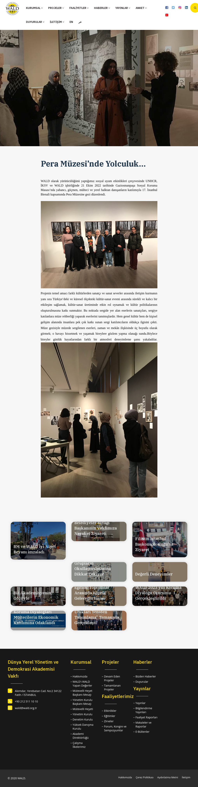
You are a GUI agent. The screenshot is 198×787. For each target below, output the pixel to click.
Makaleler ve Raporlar (143, 724)
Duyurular (141, 681)
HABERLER (102, 8)
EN (71, 22)
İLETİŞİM (57, 22)
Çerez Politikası (145, 777)
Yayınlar (140, 703)
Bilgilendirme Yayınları (143, 710)
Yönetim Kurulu (82, 714)
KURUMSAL (34, 8)
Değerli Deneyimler (154, 574)
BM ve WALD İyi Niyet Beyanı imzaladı (35, 549)
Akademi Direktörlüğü (81, 735)
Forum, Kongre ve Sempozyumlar (115, 728)
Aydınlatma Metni (167, 777)
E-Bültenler (142, 731)
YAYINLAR (122, 8)
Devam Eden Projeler (112, 678)
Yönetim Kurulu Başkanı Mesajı (82, 702)
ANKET (141, 8)
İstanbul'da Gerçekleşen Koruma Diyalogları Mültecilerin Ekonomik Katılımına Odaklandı (37, 614)
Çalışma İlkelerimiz (79, 745)
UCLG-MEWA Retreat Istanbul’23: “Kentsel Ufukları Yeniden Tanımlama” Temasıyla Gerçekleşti (96, 611)
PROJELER (56, 8)
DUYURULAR (35, 22)
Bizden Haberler (145, 676)
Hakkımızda (80, 676)
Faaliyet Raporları (146, 717)
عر (80, 22)
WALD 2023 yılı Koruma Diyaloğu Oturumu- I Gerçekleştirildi (158, 593)
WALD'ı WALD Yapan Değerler (82, 683)
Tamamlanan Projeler (112, 687)
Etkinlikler (110, 711)
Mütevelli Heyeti (83, 709)
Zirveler (108, 721)
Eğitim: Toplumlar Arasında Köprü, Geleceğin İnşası (92, 593)
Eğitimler (109, 716)
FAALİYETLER (79, 8)
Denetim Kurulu (83, 719)
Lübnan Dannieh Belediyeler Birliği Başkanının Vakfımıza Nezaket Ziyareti (95, 525)
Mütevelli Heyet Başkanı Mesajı (82, 692)
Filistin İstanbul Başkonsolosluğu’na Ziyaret (154, 544)
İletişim (186, 777)
